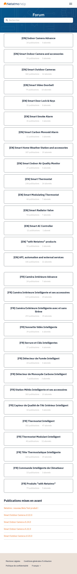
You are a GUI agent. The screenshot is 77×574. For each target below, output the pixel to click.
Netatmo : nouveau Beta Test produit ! (21, 508)
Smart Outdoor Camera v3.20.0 (18, 536)
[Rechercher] (38, 20)
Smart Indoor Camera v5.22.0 (17, 529)
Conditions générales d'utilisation (37, 561)
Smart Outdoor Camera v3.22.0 (18, 515)
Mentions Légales (13, 561)
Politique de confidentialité (17, 566)
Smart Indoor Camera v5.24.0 (17, 522)
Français (36, 566)
